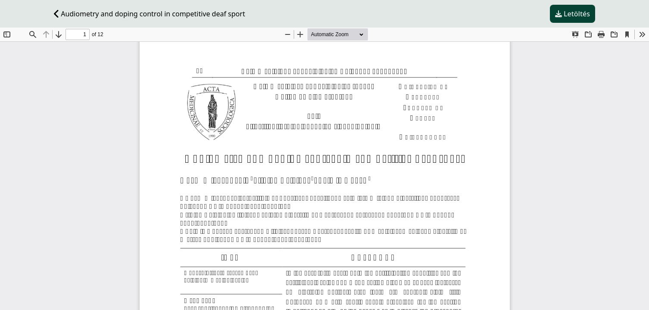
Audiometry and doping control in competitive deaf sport (149, 14)
